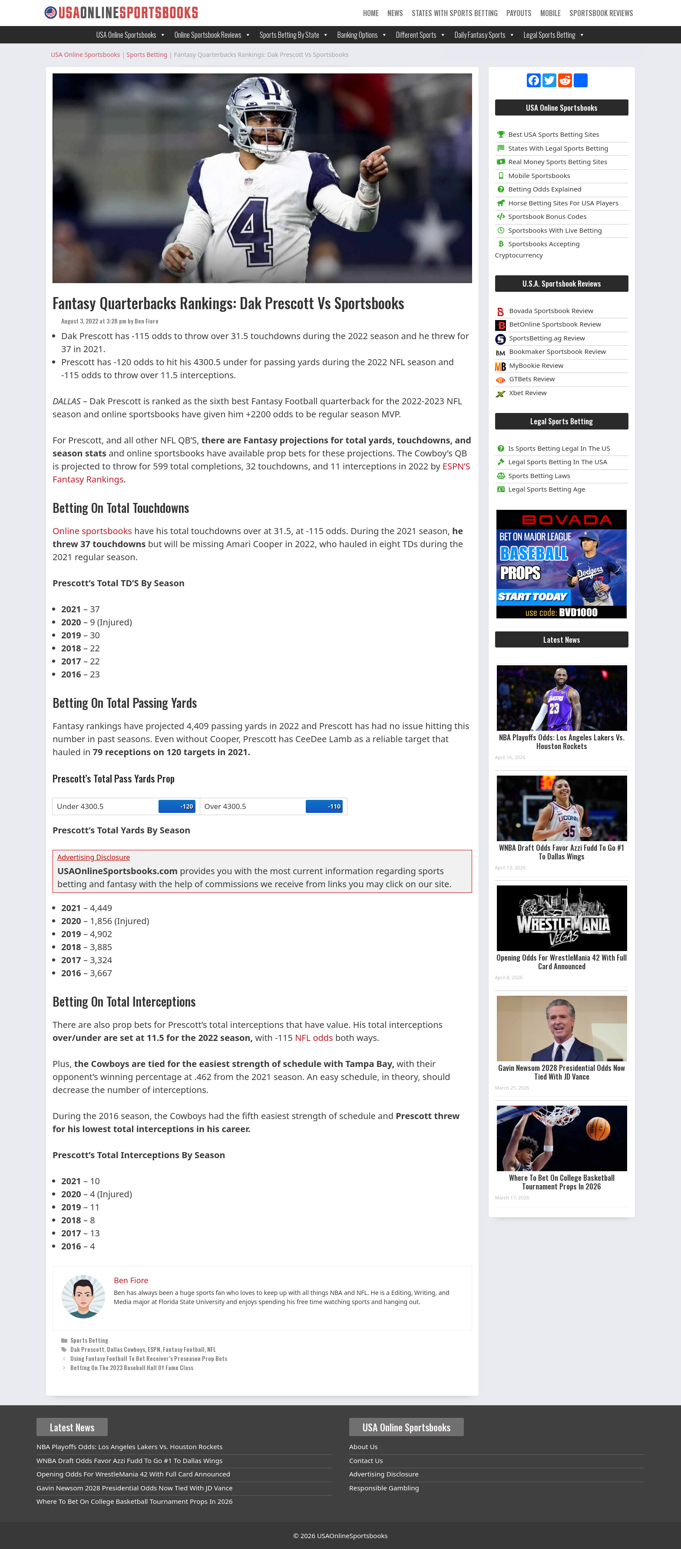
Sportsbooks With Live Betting (548, 230)
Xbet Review (528, 392)
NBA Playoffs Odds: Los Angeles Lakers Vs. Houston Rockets (562, 741)
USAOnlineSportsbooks (352, 1535)
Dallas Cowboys (126, 1349)
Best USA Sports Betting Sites (547, 134)
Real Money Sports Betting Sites (551, 161)
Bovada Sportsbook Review (551, 310)
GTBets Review (532, 378)
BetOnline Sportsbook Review (555, 324)
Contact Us (366, 1460)
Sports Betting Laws (533, 475)
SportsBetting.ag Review (547, 338)
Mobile (550, 13)
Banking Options (362, 35)
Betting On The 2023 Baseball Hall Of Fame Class (131, 1367)
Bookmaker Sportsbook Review (557, 351)
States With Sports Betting (455, 13)
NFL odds (314, 1038)
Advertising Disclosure (384, 1474)
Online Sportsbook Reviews (213, 35)
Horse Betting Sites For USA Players (557, 202)
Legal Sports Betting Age (540, 489)
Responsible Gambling (384, 1487)
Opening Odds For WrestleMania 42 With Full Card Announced (561, 961)
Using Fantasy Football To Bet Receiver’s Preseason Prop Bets (148, 1358)
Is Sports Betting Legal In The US (552, 448)
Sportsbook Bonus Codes (541, 216)
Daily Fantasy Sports (485, 35)
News (395, 13)
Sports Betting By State (294, 35)
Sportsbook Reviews (601, 13)
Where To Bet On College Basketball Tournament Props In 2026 (562, 1182)
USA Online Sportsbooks (131, 35)
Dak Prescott (87, 1349)
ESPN (154, 1349)
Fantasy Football (184, 1349)
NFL (211, 1349)
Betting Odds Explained (538, 189)
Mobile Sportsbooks (533, 175)
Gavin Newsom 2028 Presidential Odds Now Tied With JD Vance (561, 1072)
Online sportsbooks (92, 531)
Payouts (519, 13)
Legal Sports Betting (554, 35)
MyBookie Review (536, 365)
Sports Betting (89, 1339)
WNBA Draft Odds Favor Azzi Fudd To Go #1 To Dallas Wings (561, 852)
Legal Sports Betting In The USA (551, 461)
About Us (363, 1446)
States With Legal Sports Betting (551, 148)
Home (371, 13)
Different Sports (421, 35)
